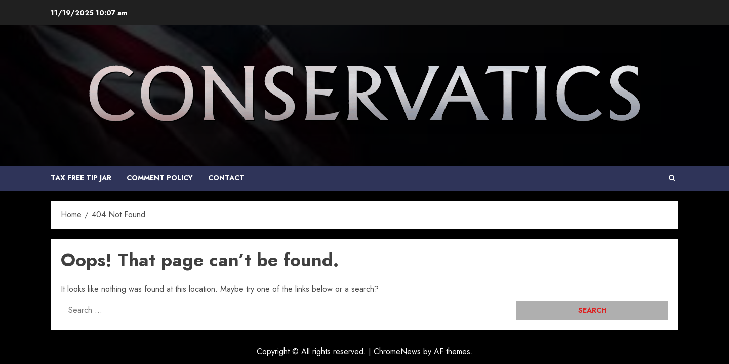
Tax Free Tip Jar (81, 178)
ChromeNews (397, 351)
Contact (226, 178)
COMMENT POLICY (160, 178)
